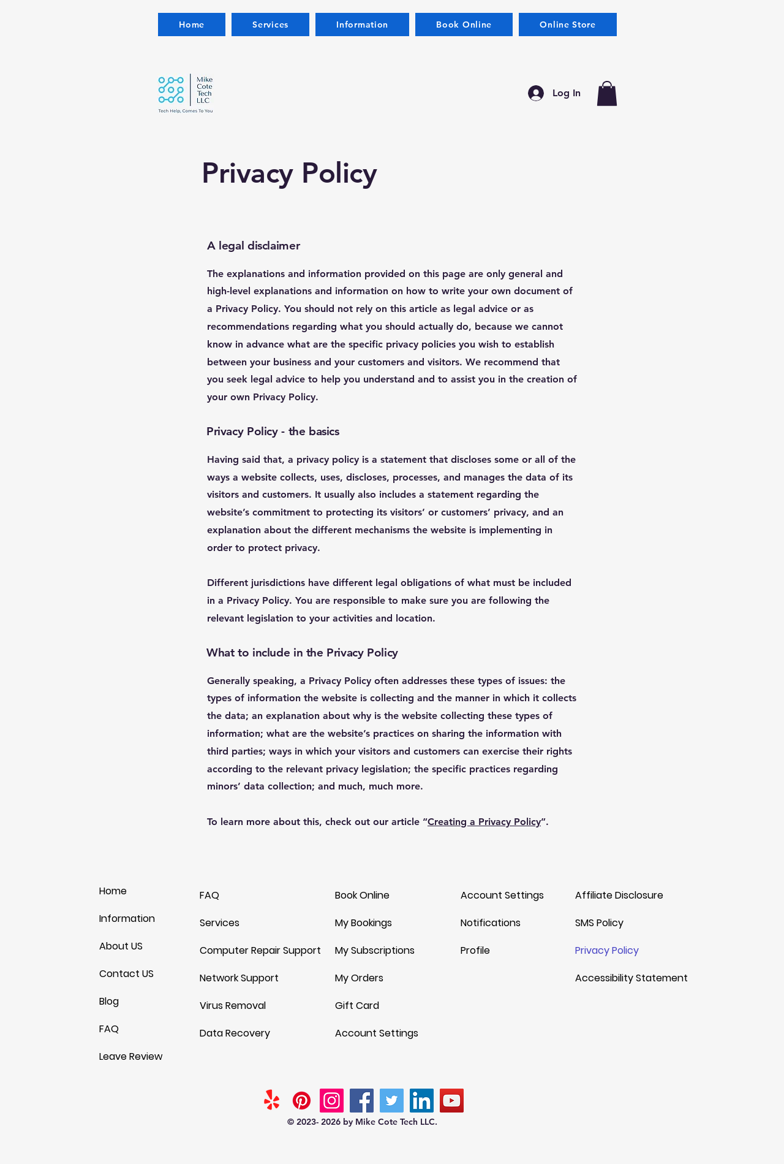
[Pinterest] (302, 1101)
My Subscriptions (375, 950)
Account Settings (376, 1033)
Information (127, 918)
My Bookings (363, 923)
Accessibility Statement (628, 978)
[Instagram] (332, 1101)
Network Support (239, 978)
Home (113, 891)
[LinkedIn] (422, 1101)
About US (121, 946)
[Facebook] (362, 1101)
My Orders (359, 978)
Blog (109, 1001)
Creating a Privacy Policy (484, 821)
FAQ (109, 1029)
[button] (362, 24)
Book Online (362, 895)
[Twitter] (392, 1101)
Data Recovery (235, 1033)
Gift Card (357, 1006)
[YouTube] (452, 1101)
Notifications (491, 923)
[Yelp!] (272, 1101)
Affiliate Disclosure (619, 895)
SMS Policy (599, 923)
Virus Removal (233, 1006)
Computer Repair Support (260, 950)
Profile (475, 950)
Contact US (126, 974)
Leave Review (130, 1056)
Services (219, 923)
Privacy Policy (607, 950)
